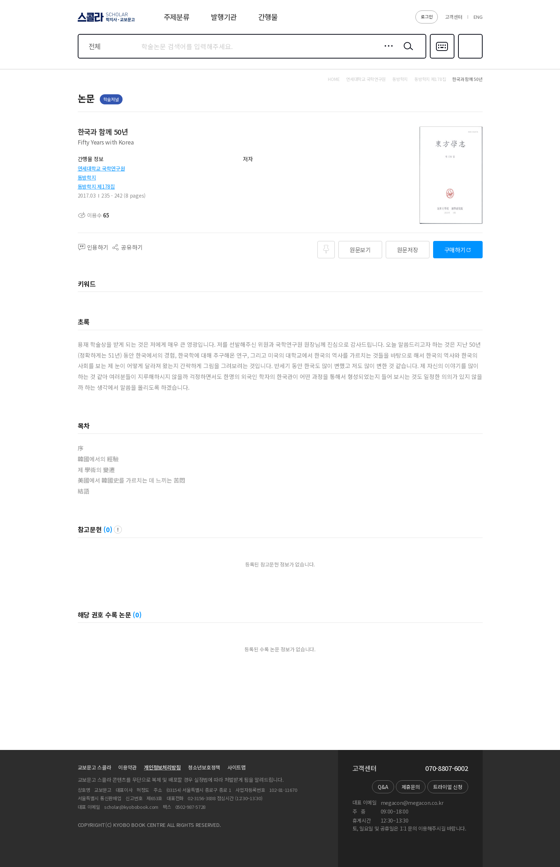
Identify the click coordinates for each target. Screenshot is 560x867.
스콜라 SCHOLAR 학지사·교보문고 (105, 21)
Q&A (383, 786)
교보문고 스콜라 (94, 767)
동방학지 (87, 177)
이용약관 (127, 767)
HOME (333, 79)
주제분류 (176, 17)
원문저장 (407, 249)
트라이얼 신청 (447, 786)
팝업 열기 (118, 530)
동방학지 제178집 (96, 186)
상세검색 (386, 51)
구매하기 (455, 249)
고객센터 (453, 16)
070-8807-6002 (446, 768)
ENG (478, 16)
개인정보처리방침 (162, 767)
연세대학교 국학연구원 (101, 168)
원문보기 (360, 249)
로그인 (426, 16)
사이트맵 (236, 767)
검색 (406, 51)
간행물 (267, 17)
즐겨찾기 (469, 58)
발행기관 (223, 17)
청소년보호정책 (204, 767)
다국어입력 (442, 58)
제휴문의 (411, 786)
